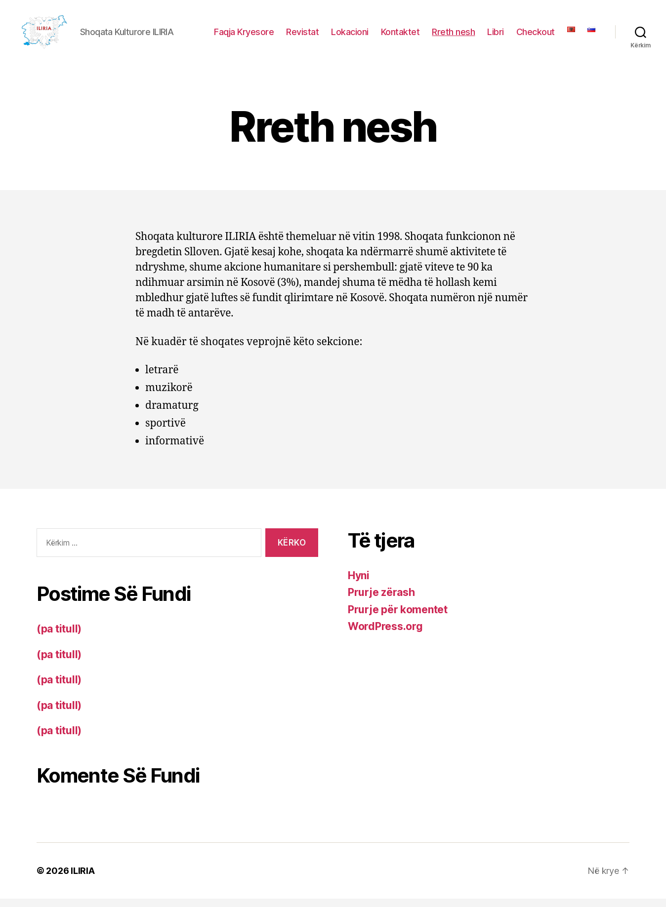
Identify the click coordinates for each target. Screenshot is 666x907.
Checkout (535, 36)
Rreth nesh (453, 36)
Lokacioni (350, 36)
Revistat (302, 36)
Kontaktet (400, 36)
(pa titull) (59, 637)
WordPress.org (385, 635)
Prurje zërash (381, 600)
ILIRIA (82, 879)
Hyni (359, 583)
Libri (495, 36)
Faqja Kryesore (244, 36)
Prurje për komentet (398, 617)
